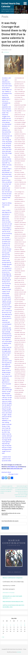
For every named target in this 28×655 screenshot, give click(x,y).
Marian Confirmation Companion (12, 578)
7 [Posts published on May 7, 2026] (17, 625)
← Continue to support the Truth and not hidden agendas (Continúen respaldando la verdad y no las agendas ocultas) (7, 489)
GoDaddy (19, 652)
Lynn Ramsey (6, 52)
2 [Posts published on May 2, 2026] (24, 623)
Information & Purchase (8, 592)
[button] (25, 2)
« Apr (3, 637)
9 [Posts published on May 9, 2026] (24, 625)
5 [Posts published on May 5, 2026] (10, 625)
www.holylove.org (12, 466)
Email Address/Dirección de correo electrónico (11, 514)
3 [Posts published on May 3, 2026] (3, 625)
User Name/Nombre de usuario (10, 521)
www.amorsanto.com (16, 468)
